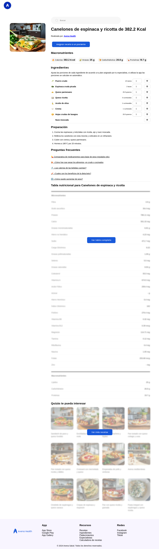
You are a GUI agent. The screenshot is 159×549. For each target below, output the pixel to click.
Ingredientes (85, 533)
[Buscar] (88, 20)
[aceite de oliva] (137, 103)
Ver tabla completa (101, 240)
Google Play (48, 533)
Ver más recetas (99, 432)
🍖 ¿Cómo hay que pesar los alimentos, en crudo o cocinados (77, 162)
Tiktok (120, 535)
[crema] (137, 108)
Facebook (122, 530)
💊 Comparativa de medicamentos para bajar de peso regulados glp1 (80, 157)
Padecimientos (87, 535)
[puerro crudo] (137, 81)
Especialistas (86, 538)
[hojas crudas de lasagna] (137, 114)
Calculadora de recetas (91, 540)
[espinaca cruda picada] (137, 86)
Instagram (122, 533)
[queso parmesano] (137, 92)
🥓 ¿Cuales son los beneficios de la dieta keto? (71, 173)
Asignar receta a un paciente (70, 44)
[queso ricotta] (137, 97)
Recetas (84, 530)
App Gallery (47, 535)
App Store (47, 530)
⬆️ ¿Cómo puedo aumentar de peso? (67, 179)
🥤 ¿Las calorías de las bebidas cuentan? (68, 168)
